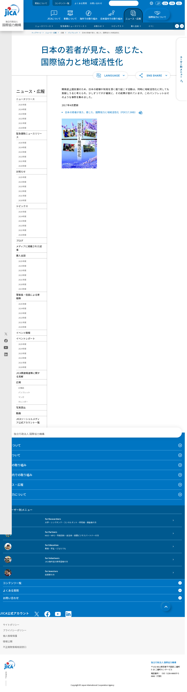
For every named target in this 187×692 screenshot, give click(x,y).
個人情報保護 (10, 636)
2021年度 (22, 123)
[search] (124, 3)
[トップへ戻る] (166, 606)
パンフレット (24, 392)
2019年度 (22, 288)
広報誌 (21, 387)
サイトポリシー (11, 624)
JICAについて (12, 445)
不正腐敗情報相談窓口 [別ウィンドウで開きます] (14, 647)
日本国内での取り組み (17, 475)
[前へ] (177, 26)
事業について (11, 455)
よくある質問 (80, 3)
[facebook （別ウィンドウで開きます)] (47, 614)
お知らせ (21, 171)
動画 (18, 413)
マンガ (21, 397)
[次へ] (182, 26)
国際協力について (14, 494)
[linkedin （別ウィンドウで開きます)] (68, 614)
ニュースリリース (25, 99)
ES (179, 3)
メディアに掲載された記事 (29, 248)
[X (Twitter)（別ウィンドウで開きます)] (6, 333)
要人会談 (21, 255)
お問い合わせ (96, 3)
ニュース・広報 (13, 484)
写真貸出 (21, 407)
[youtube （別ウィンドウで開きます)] (58, 614)
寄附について (41, 3)
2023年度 (22, 113)
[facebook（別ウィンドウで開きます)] (6, 340)
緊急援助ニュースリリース (29, 135)
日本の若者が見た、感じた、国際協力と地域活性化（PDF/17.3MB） (103, 112)
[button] (110, 75)
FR (172, 3)
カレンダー (23, 401)
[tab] (151, 3)
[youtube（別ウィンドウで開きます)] (6, 347)
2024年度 (22, 109)
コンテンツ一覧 (62, 3)
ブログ (19, 240)
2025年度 (22, 104)
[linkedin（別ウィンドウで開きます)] (6, 354)
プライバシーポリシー (14, 630)
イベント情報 (23, 332)
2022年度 (22, 118)
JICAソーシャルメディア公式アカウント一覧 (28, 420)
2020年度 (22, 127)
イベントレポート (25, 338)
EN (165, 3)
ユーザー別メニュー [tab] (17, 510)
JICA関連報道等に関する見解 (28, 374)
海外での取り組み (14, 465)
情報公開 (7, 641)
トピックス (22, 206)
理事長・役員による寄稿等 (28, 296)
